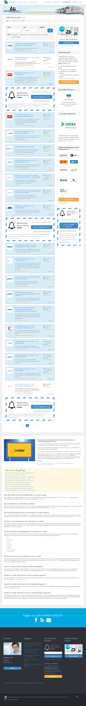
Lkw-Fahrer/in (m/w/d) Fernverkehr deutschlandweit (27, 278)
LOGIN (80, 2)
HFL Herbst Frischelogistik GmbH (22, 214)
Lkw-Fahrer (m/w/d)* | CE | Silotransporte (24, 259)
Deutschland (48, 180)
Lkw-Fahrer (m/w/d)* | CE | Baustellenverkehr (24, 132)
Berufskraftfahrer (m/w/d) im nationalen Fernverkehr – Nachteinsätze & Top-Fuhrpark (26, 309)
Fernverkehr (22, 34)
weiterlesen (71, 141)
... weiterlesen (42, 499)
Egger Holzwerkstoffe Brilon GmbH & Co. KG (25, 51)
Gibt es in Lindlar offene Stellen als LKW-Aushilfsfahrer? (18, 484)
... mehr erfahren (78, 516)
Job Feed (16, 699)
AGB (50, 697)
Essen (53, 463)
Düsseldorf (43, 463)
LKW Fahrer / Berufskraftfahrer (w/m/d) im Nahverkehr (26, 44)
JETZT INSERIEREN (68, 82)
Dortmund (48, 463)
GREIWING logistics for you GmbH (23, 252)
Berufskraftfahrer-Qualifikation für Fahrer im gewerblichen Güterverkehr (32, 644)
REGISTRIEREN (75, 2)
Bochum (63, 463)
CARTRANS (17, 363)
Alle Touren (15, 37)
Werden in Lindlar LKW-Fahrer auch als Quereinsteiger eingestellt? (20, 490)
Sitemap (10, 699)
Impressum (30, 697)
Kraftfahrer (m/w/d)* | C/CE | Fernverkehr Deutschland (25, 327)
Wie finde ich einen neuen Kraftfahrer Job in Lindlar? (17, 482)
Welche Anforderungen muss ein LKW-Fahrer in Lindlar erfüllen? (20, 477)
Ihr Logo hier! (68, 200)
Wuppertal (67, 463)
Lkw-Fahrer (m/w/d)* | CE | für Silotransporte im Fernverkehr (26, 246)
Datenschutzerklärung (13, 107)
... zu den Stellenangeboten (20, 579)
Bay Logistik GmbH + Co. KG (21, 271)
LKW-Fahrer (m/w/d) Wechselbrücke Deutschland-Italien (27, 191)
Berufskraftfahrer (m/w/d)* (24, 147)
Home (9, 20)
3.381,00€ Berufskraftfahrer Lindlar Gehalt (71, 451)
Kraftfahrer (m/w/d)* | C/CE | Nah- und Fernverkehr (27, 58)
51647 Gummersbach (47, 62)
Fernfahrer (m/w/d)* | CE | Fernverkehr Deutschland (24, 115)
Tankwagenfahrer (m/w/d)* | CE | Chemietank (27, 342)
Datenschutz (55, 697)
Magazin (25, 2)
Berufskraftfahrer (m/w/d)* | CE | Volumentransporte (27, 161)
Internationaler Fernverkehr (34, 34)
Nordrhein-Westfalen (47, 150)
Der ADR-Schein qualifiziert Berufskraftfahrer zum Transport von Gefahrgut (31, 651)
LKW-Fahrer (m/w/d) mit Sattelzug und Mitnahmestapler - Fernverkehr (27, 176)
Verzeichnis (19, 2)
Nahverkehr (14, 34)
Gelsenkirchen (50, 464)
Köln (39, 463)
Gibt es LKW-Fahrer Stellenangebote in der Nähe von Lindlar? (19, 480)
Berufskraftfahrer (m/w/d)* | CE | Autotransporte (27, 356)
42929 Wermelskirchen (47, 76)
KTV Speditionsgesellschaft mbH (22, 286)
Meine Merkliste (33, 2)
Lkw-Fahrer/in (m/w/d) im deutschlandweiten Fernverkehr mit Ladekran (27, 294)
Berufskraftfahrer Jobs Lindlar (62, 455)
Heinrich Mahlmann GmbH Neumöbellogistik (25, 378)
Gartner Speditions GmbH (21, 320)
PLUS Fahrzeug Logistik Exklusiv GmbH (24, 393)
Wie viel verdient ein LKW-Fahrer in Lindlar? (15, 475)
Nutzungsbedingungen (40, 697)
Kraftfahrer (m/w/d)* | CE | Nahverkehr (24, 73)
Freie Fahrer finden (68, 46)
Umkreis (42, 27)
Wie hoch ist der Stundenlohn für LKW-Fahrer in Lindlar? (18, 478)
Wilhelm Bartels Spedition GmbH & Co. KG (25, 335)
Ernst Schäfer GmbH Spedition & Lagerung (25, 83)
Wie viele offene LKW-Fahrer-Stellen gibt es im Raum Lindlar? (19, 473)
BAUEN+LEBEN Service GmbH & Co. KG (24, 154)
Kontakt (62, 697)
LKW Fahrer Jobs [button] (47, 2)
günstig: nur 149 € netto (67, 78)
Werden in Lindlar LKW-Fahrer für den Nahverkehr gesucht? (19, 488)
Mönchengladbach (42, 464)
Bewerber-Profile (57, 2)
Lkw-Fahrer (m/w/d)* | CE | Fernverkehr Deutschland (24, 385)
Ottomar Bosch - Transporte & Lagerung (24, 66)
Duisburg (58, 463)
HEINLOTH (17, 184)
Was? (9, 27)
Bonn (72, 463)
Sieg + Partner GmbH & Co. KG (22, 140)
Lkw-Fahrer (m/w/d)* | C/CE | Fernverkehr (25, 370)
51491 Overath (49, 46)
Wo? (24, 27)
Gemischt (45, 34)
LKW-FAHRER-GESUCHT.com (63, 497)
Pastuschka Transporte (20, 349)
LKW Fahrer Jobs (16, 20)
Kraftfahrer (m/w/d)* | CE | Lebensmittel (24, 207)
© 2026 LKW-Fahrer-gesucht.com (15, 697)
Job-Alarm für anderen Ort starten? (42, 101)
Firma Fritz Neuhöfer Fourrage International (25, 169)
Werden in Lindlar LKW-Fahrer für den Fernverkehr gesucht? (19, 486)
